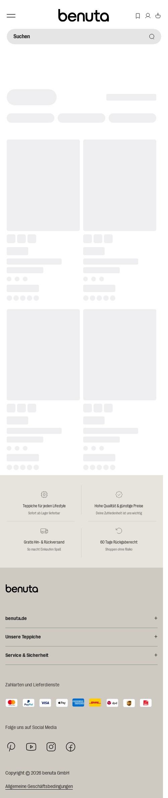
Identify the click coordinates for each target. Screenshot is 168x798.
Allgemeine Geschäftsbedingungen (39, 786)
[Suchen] (84, 36)
